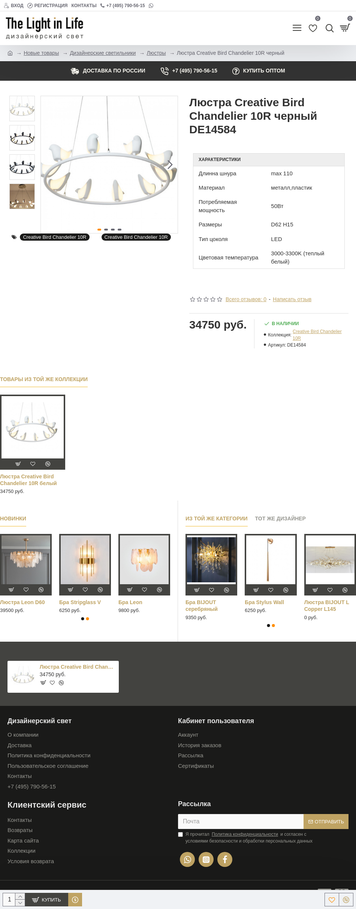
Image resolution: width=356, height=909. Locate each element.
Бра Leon (130, 602)
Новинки (13, 519)
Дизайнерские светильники (103, 53)
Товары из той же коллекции (44, 379)
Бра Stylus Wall (264, 602)
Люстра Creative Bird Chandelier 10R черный (78, 667)
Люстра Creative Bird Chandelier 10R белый (28, 479)
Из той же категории (216, 519)
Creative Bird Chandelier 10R (54, 237)
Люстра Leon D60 (22, 602)
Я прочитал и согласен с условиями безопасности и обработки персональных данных (245, 837)
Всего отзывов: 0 (246, 299)
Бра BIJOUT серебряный (201, 605)
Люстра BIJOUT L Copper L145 (326, 605)
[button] (170, 164)
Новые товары (41, 53)
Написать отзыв (292, 299)
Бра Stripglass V (80, 602)
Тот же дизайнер (280, 519)
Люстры (156, 53)
